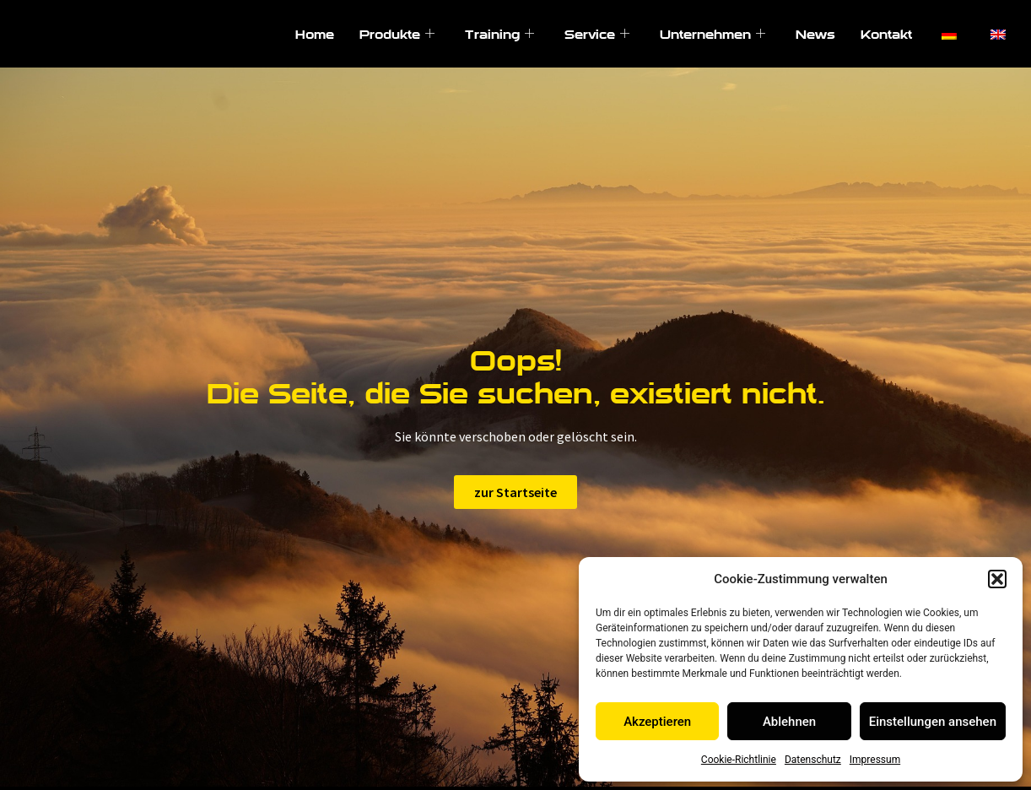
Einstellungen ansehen (932, 721)
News (815, 34)
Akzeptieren (657, 721)
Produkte (397, 34)
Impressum (875, 760)
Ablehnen (789, 721)
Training (499, 34)
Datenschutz (813, 760)
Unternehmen (712, 34)
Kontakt (886, 34)
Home (314, 34)
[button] (997, 579)
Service (596, 34)
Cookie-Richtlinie (738, 760)
